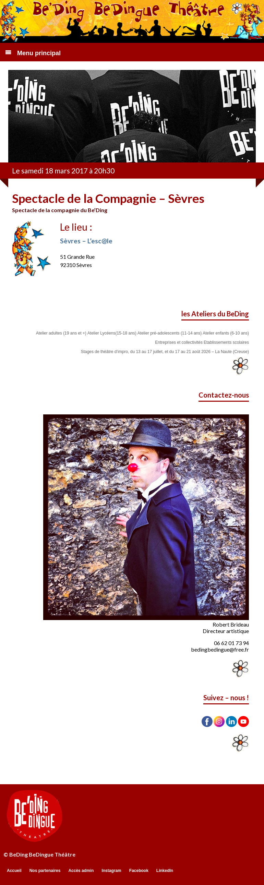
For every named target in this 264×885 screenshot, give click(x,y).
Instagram (111, 870)
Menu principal (39, 53)
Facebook (138, 870)
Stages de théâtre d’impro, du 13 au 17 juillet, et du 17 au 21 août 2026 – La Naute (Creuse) (165, 351)
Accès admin (81, 870)
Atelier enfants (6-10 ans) (226, 333)
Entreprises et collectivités (179, 342)
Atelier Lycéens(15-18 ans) (111, 333)
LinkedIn (164, 870)
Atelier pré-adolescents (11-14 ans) (169, 333)
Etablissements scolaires (226, 342)
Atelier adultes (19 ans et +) (61, 333)
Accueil (14, 870)
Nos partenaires (45, 870)
